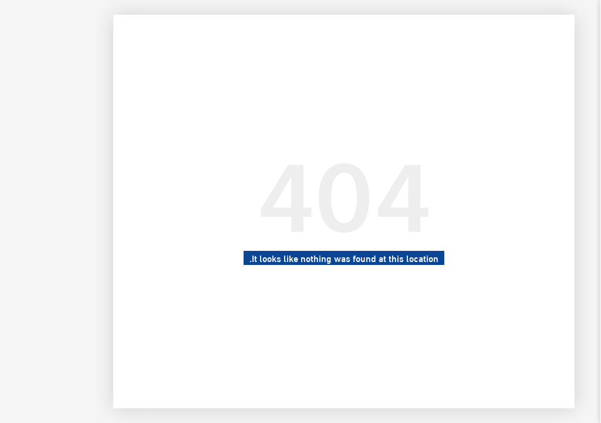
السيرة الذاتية (557, 143)
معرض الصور (557, 116)
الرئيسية (557, 90)
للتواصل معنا (557, 169)
